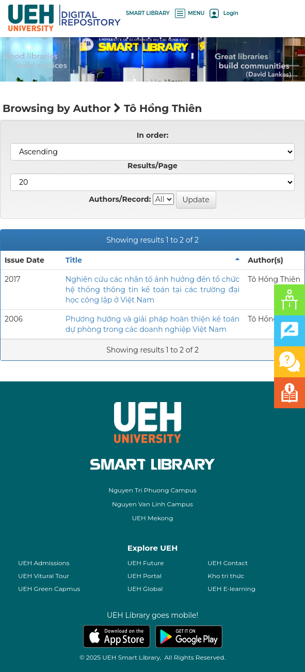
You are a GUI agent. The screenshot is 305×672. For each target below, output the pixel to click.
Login (224, 13)
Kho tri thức (225, 576)
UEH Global (145, 589)
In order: (153, 135)
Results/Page (152, 165)
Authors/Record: (120, 199)
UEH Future (145, 563)
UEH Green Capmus (49, 589)
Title (74, 260)
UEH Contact (227, 563)
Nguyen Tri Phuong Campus (152, 490)
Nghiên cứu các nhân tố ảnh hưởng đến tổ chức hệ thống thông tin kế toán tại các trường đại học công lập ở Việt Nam (152, 290)
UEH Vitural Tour (43, 576)
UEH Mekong (152, 518)
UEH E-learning (231, 589)
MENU (190, 13)
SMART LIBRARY (148, 13)
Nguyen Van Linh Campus (152, 504)
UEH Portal (144, 576)
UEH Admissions (44, 563)
